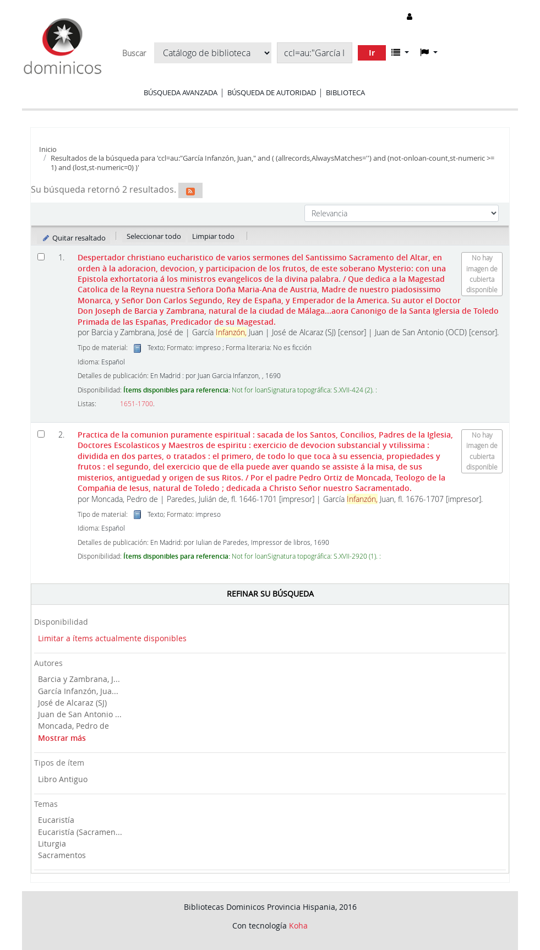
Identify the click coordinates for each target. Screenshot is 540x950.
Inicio (48, 149)
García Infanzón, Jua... (78, 691)
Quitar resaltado (73, 238)
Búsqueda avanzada (180, 92)
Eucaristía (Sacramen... (80, 832)
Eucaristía (56, 820)
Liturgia (52, 843)
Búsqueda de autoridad (271, 92)
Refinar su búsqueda (270, 593)
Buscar (134, 53)
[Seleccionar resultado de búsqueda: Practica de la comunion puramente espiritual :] (41, 434)
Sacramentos (62, 855)
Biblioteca (345, 92)
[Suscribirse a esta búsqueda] (190, 190)
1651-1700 (136, 403)
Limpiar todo (213, 236)
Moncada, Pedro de (73, 725)
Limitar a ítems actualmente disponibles (112, 638)
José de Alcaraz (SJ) (72, 702)
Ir (372, 52)
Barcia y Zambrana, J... (79, 679)
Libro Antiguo (63, 779)
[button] (400, 52)
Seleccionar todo (154, 236)
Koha (298, 925)
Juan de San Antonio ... (80, 714)
